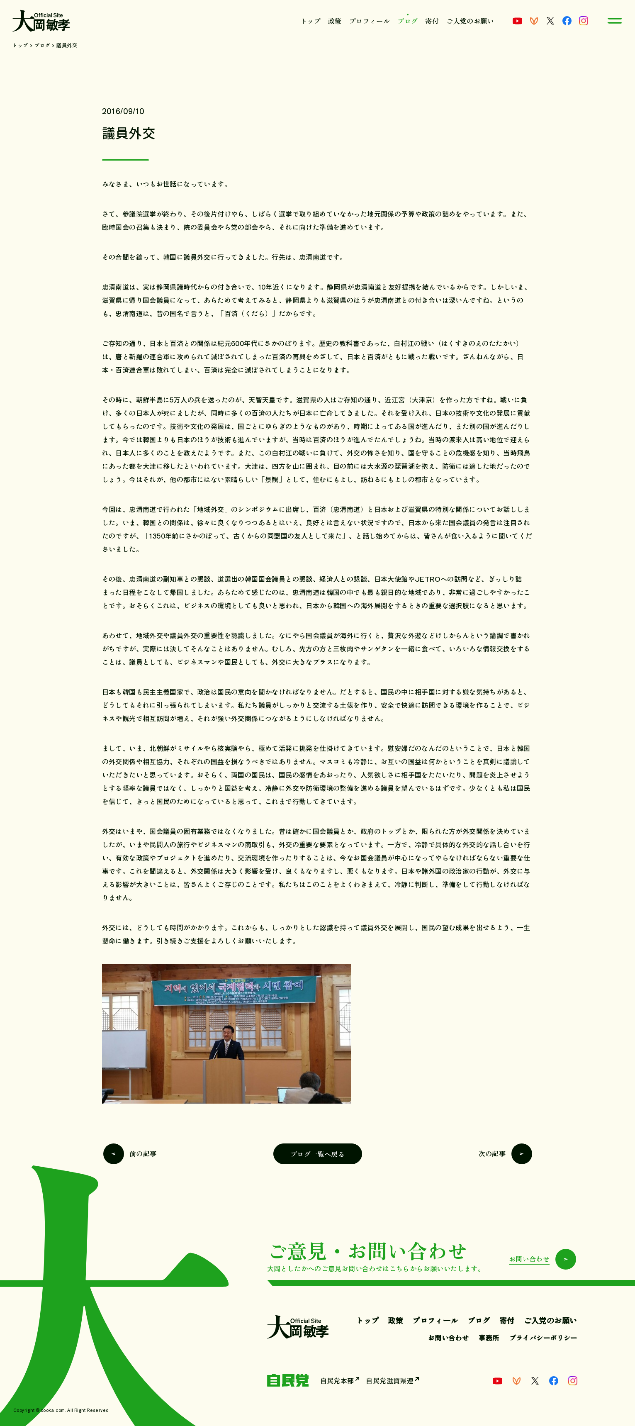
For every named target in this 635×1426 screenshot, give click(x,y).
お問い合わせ (448, 1338)
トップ (310, 21)
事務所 (489, 1338)
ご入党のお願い (470, 21)
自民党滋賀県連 (390, 1380)
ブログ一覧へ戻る (317, 1154)
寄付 (432, 21)
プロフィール (369, 21)
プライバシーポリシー (543, 1338)
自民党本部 (337, 1380)
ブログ (407, 21)
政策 (335, 21)
